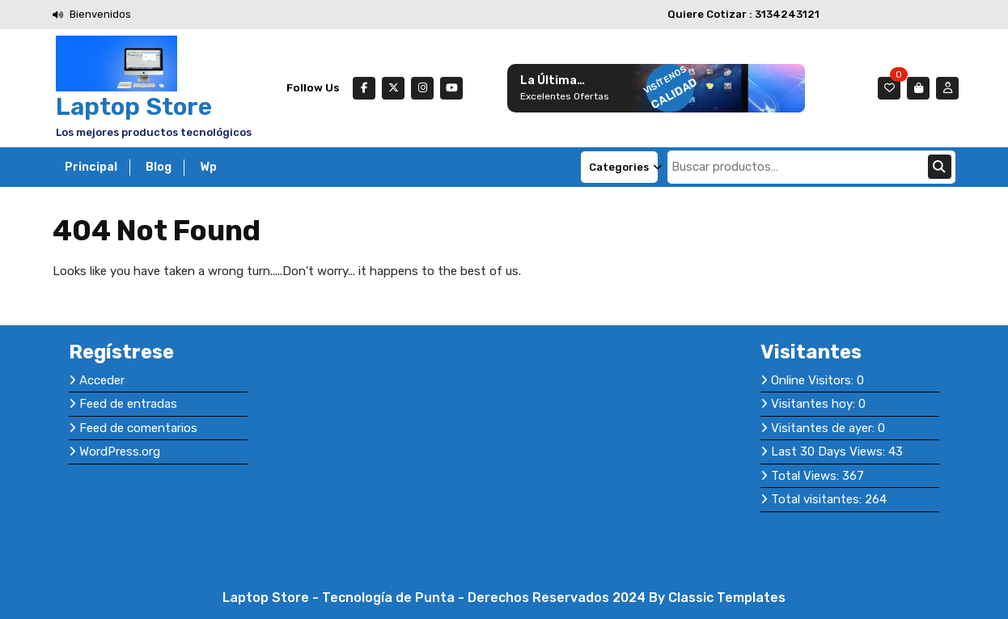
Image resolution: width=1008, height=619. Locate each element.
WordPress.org (119, 451)
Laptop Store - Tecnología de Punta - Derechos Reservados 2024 (435, 597)
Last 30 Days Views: (829, 451)
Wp (208, 167)
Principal (91, 167)
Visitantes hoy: (814, 403)
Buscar (939, 167)
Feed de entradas (128, 403)
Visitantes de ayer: (824, 428)
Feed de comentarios (138, 428)
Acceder (102, 380)
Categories (623, 167)
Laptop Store (134, 106)
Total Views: (806, 475)
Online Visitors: (814, 380)
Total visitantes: (818, 499)
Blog (159, 167)
